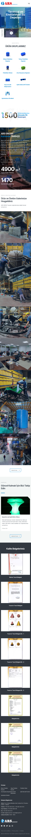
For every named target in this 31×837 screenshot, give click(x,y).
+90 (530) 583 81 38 (12, 808)
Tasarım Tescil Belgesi (15, 605)
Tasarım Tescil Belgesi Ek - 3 (15, 690)
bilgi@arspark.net (8, 812)
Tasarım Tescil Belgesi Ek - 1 (15, 634)
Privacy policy (15, 830)
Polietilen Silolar (8, 73)
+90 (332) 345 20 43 (7, 810)
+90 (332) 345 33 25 (19, 806)
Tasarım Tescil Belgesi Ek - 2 (15, 662)
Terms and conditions (5, 830)
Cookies (22, 830)
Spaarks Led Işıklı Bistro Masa (11, 517)
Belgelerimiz (15, 718)
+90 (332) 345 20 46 (9, 806)
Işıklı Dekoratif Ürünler (23, 84)
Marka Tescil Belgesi (15, 577)
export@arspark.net (17, 812)
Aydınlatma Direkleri (8, 98)
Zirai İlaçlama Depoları (23, 73)
